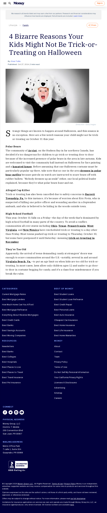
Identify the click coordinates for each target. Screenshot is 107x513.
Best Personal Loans (64, 310)
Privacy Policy (60, 362)
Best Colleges (9, 357)
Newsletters (8, 346)
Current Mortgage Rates (14, 294)
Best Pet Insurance (11, 383)
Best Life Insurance (63, 330)
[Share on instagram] (16, 412)
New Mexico (31, 229)
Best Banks (7, 325)
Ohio (54, 225)
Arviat (32, 150)
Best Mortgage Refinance (14, 310)
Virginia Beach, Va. (18, 261)
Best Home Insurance (64, 325)
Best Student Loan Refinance (68, 299)
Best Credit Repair (63, 305)
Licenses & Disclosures (65, 383)
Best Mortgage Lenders (13, 299)
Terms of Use (60, 367)
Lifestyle (13, 25)
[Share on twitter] (10, 412)
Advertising (59, 388)
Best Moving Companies (14, 335)
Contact (58, 352)
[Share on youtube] (22, 412)
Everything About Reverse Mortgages (20, 315)
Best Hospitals (9, 362)
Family (26, 25)
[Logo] (19, 3)
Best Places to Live (11, 367)
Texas (62, 225)
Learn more (77, 16)
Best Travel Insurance (12, 377)
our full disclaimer (77, 499)
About (57, 346)
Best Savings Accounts (13, 330)
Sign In (100, 3)
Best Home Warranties (65, 335)
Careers (58, 398)
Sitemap (58, 393)
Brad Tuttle (16, 61)
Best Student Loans (64, 294)
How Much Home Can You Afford (17, 305)
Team (56, 357)
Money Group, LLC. (25, 484)
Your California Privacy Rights (68, 377)
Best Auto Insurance (64, 315)
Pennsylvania (77, 225)
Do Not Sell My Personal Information (71, 372)
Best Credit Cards (11, 320)
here (72, 505)
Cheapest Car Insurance (66, 320)
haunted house (22, 166)
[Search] (9, 3)
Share (92, 25)
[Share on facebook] (5, 412)
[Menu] (4, 3)
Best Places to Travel (12, 372)
